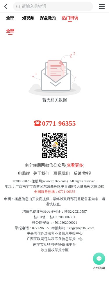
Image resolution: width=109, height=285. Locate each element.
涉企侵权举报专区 (55, 250)
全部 (10, 18)
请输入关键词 (34, 6)
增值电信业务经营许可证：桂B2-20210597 (54, 211)
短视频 (28, 18)
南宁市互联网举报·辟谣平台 (54, 244)
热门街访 (70, 19)
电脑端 (24, 173)
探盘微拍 (48, 18)
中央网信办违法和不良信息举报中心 (55, 233)
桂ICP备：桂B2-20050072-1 (54, 217)
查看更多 (75, 165)
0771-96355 (59, 123)
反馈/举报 (82, 173)
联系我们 (61, 173)
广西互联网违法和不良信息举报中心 (55, 239)
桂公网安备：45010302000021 (54, 223)
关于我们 (41, 173)
